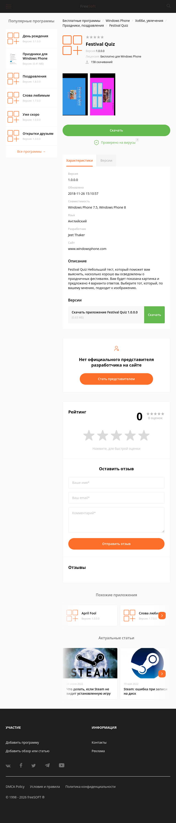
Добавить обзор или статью (28, 751)
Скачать (116, 130)
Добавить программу (22, 742)
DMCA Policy (15, 786)
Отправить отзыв (116, 544)
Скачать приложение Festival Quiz (105, 312)
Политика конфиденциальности (90, 786)
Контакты (99, 742)
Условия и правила (45, 786)
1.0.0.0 (95, 51)
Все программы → (31, 151)
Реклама (98, 751)
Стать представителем (116, 379)
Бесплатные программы (81, 20)
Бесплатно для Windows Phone (120, 56)
